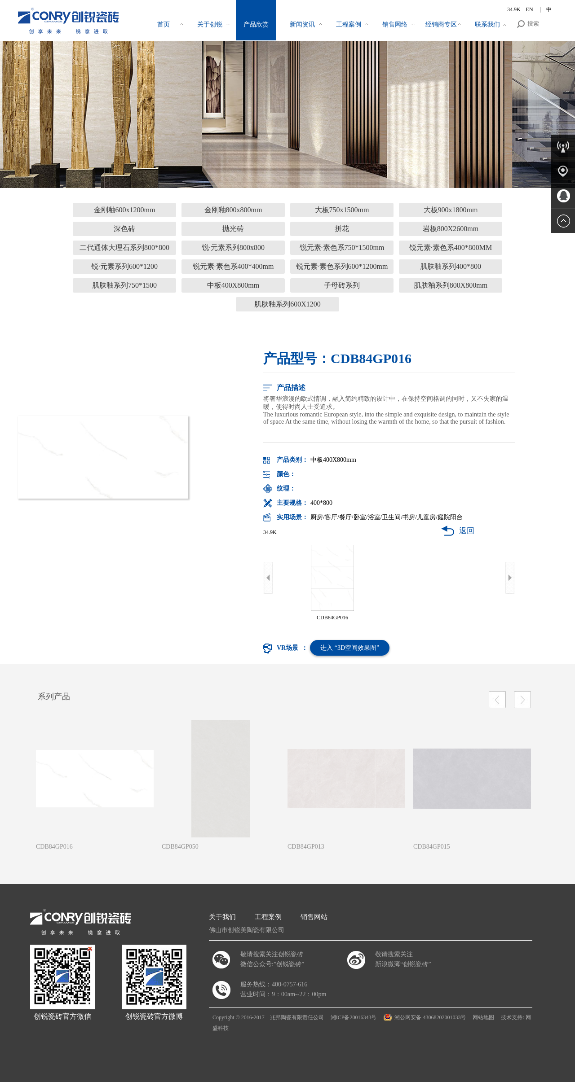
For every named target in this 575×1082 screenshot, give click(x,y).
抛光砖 (233, 228)
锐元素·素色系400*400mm (233, 266)
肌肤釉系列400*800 (450, 266)
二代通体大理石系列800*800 (124, 247)
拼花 (342, 228)
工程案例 (348, 24)
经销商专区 (441, 24)
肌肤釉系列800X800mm (450, 285)
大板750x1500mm (342, 210)
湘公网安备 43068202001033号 (430, 1017)
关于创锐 (209, 24)
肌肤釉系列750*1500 (124, 285)
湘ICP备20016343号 (354, 1017)
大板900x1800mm (451, 210)
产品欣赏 (256, 24)
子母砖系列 (342, 285)
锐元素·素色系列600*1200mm (342, 266)
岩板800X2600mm (450, 228)
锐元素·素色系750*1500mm (342, 247)
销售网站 (314, 916)
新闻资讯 (302, 24)
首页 (163, 24)
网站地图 (483, 1017)
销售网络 (394, 24)
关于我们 (222, 916)
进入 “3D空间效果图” (349, 647)
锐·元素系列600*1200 (124, 266)
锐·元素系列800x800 (233, 247)
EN (530, 9)
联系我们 (487, 24)
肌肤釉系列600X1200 (287, 304)
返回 (466, 530)
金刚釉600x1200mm (124, 210)
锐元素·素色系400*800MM (450, 247)
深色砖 (124, 228)
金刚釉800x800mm (233, 210)
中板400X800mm (233, 285)
